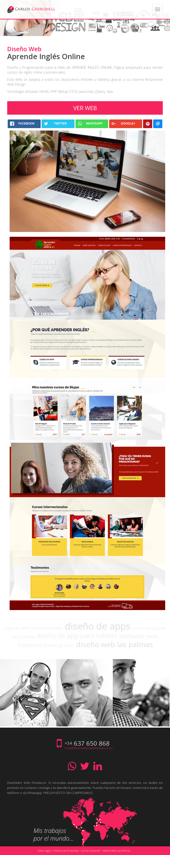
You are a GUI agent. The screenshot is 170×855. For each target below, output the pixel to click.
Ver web (85, 108)
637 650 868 (92, 743)
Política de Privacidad (66, 850)
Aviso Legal (44, 850)
